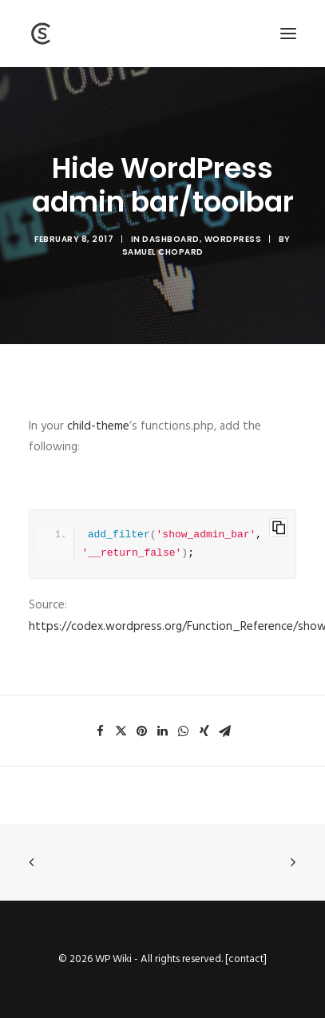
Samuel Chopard (163, 252)
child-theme (98, 426)
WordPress (233, 239)
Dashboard (171, 239)
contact (246, 959)
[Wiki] (41, 34)
